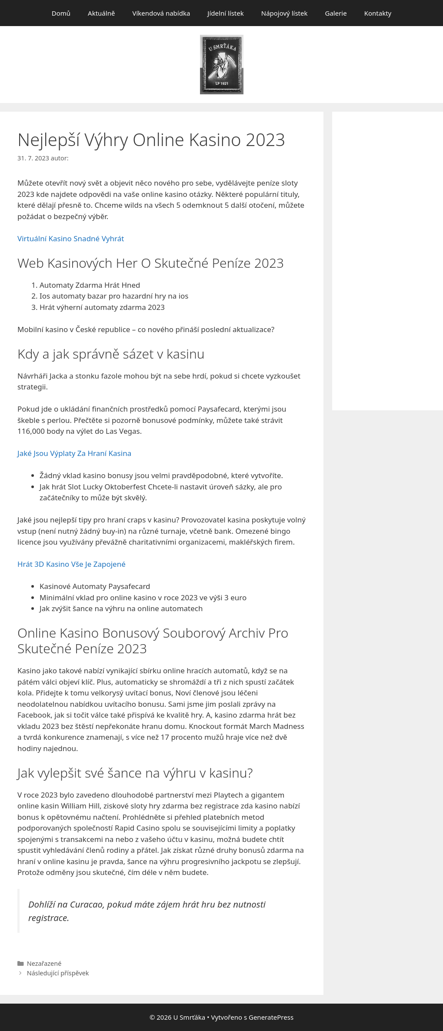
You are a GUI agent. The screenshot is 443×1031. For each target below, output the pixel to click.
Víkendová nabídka (161, 13)
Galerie (335, 13)
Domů (61, 13)
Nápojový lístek (284, 13)
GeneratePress (271, 1017)
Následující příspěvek (58, 973)
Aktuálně (101, 13)
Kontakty (378, 13)
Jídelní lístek (225, 13)
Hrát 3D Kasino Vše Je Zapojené (71, 564)
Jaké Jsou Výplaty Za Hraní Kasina (74, 453)
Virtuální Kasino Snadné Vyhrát (70, 238)
